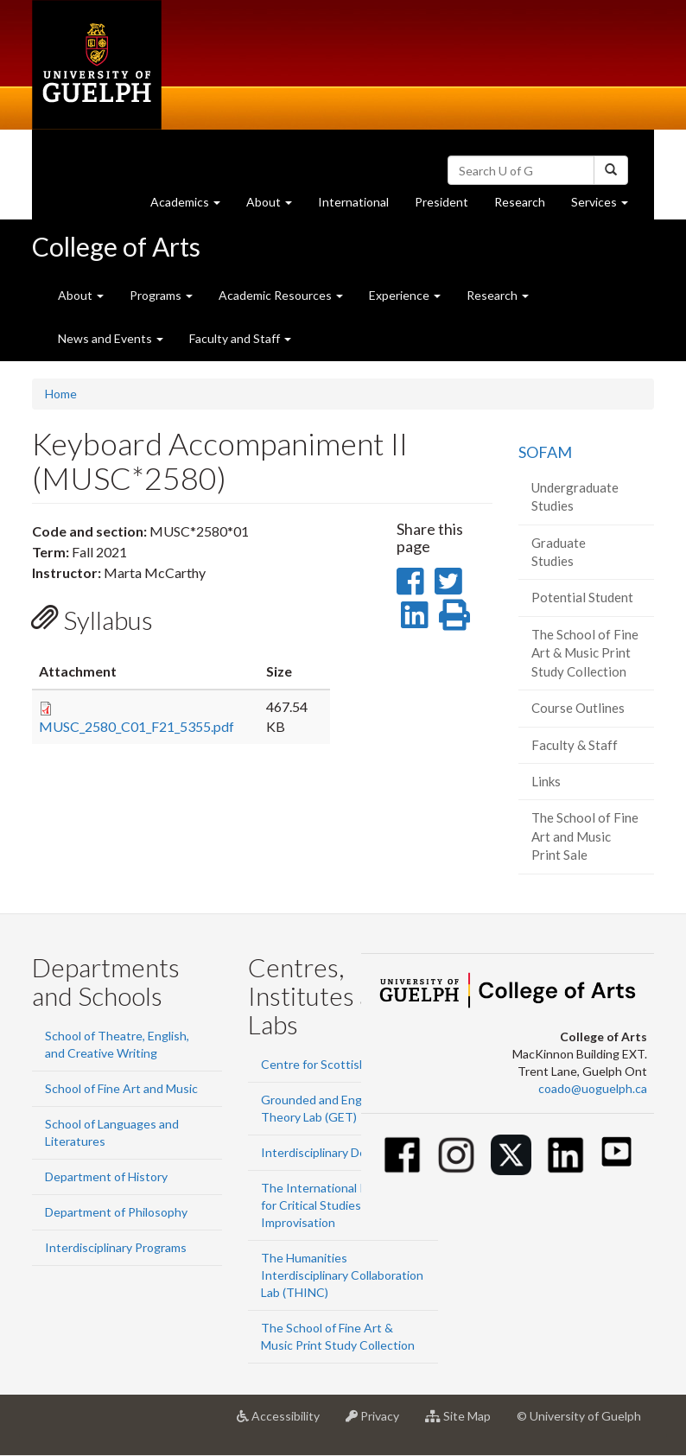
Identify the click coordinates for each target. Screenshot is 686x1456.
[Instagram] (456, 1155)
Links (546, 781)
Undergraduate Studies (575, 496)
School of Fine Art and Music (121, 1088)
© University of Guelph (579, 1415)
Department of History (106, 1176)
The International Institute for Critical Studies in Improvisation (335, 1205)
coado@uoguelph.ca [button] (592, 1088)
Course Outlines (578, 707)
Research (526, 206)
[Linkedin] (565, 1155)
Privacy (379, 1422)
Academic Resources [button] (281, 295)
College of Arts (116, 246)
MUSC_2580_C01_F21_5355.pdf (136, 726)
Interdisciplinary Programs (116, 1247)
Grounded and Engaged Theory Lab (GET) (325, 1108)
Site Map (464, 1422)
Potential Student (582, 597)
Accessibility (285, 1422)
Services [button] (606, 206)
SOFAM (545, 451)
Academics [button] (191, 206)
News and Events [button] (110, 338)
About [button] (275, 206)
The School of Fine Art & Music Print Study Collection (584, 652)
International (353, 201)
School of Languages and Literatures (112, 1132)
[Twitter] (511, 1155)
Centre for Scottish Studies (335, 1064)
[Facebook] (402, 1155)
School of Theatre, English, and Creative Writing (117, 1044)
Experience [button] (405, 295)
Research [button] (498, 295)
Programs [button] (161, 295)
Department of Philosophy (116, 1212)
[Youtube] (616, 1151)
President (441, 201)
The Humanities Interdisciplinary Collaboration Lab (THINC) (342, 1275)
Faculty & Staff (574, 745)
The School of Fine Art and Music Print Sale (584, 836)
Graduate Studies (558, 552)
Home (61, 393)
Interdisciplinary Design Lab (335, 1152)
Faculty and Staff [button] (240, 338)
